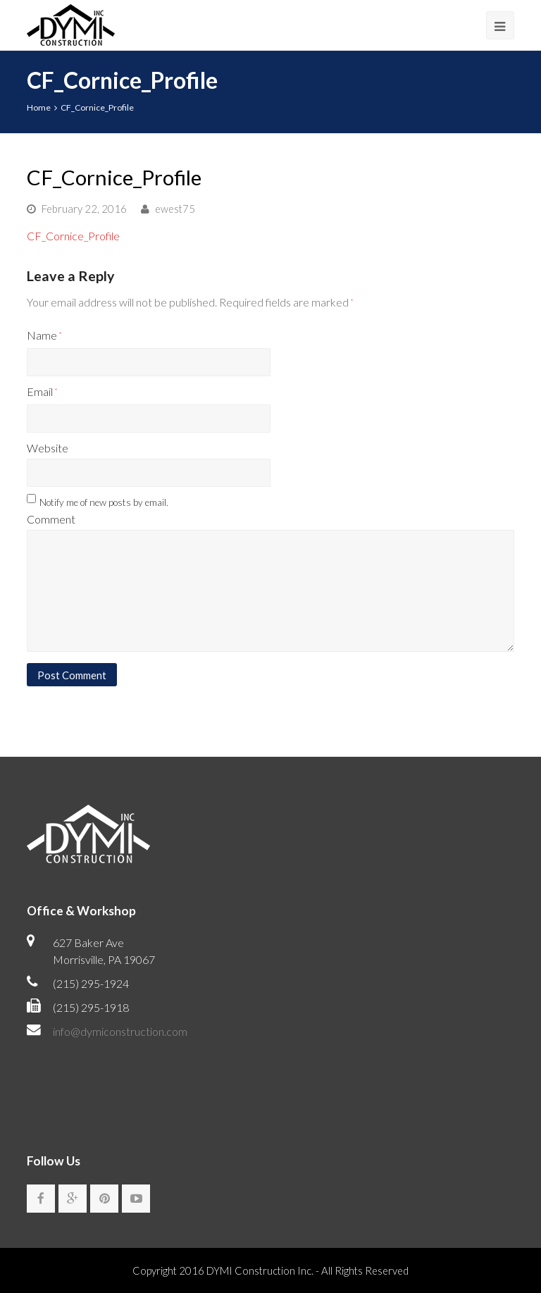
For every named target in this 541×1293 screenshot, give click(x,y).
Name (44, 335)
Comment (51, 519)
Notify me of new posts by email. (103, 502)
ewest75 (175, 208)
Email (42, 391)
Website (47, 447)
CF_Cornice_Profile (73, 235)
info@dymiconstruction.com (120, 1031)
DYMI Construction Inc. (259, 1270)
